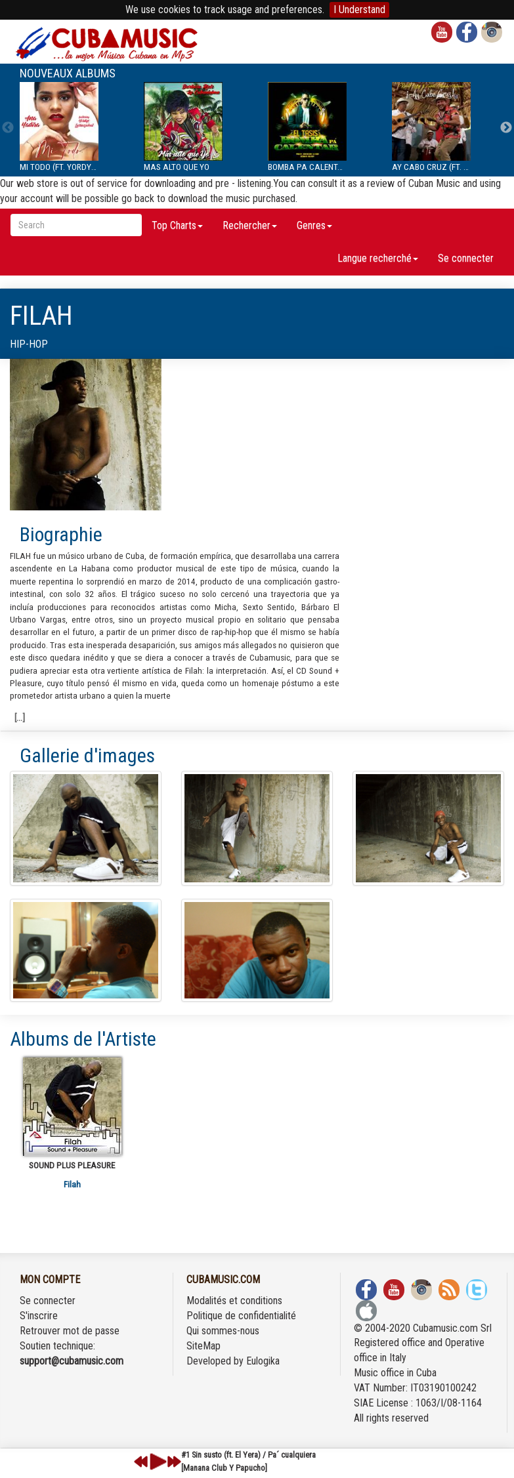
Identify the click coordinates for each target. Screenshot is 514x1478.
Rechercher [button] (250, 225)
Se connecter (466, 258)
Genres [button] (314, 225)
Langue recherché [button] (377, 258)
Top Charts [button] (177, 225)
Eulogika (263, 1361)
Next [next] (506, 127)
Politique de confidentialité (241, 1315)
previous (141, 1461)
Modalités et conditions (234, 1300)
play (156, 1461)
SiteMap (203, 1346)
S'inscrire (39, 1315)
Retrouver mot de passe (69, 1330)
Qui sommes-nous (222, 1330)
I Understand (359, 9)
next (174, 1461)
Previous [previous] (7, 127)
